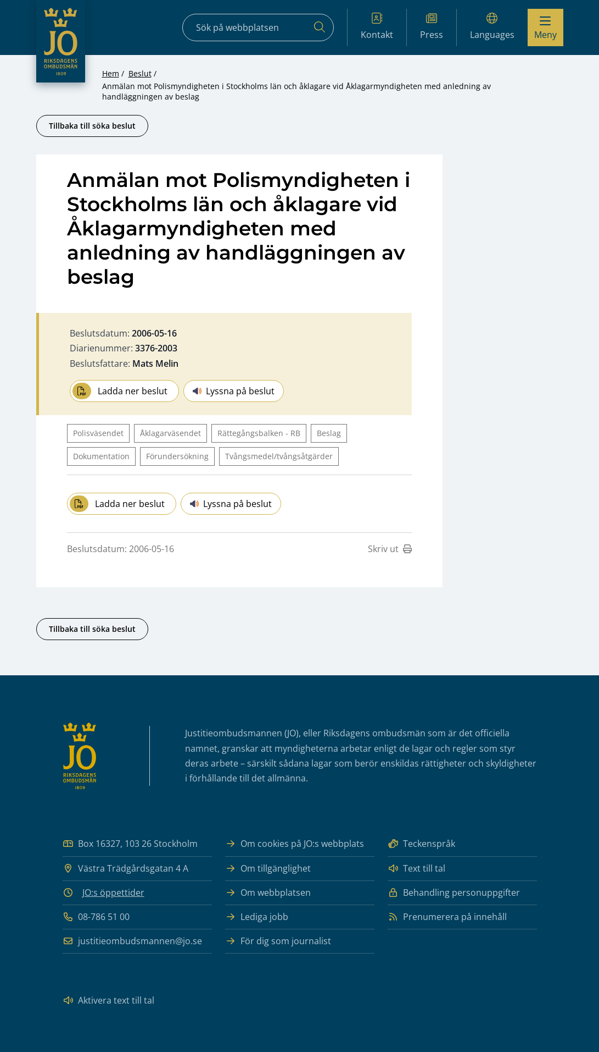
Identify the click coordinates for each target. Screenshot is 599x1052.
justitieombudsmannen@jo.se (132, 941)
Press (431, 27)
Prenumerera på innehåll (447, 917)
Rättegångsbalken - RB (258, 433)
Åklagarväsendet (170, 433)
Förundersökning (177, 456)
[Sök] (319, 27)
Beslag (329, 433)
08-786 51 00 (96, 917)
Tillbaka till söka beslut (92, 125)
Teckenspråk (421, 843)
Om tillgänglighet (268, 868)
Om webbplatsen (268, 892)
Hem (110, 73)
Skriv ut (390, 549)
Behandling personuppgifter (454, 892)
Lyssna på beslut (234, 391)
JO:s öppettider (113, 892)
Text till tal (416, 868)
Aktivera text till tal (108, 1000)
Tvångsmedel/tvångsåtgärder (279, 456)
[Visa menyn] (545, 27)
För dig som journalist (278, 941)
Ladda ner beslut (119, 391)
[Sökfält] (258, 27)
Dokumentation (101, 456)
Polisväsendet (98, 433)
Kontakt (377, 27)
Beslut (140, 73)
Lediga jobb (256, 917)
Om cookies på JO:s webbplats (294, 843)
